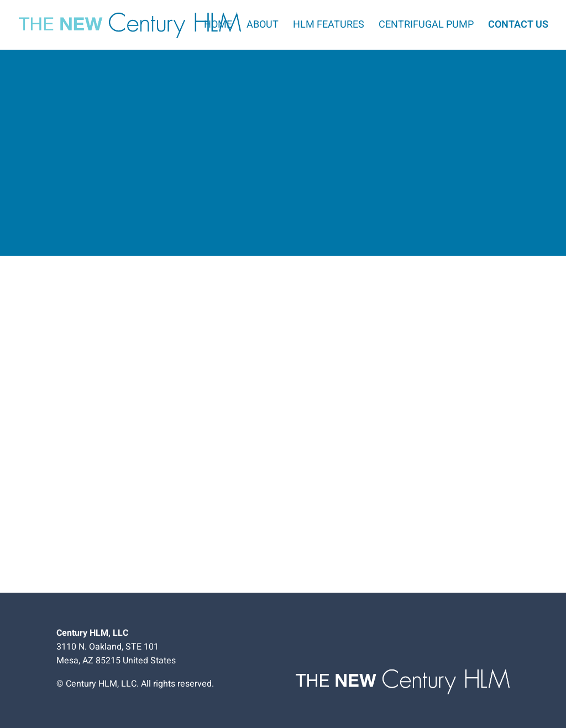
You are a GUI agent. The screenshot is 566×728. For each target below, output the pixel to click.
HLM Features (328, 26)
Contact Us (518, 26)
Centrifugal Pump (426, 26)
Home (218, 26)
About (263, 26)
